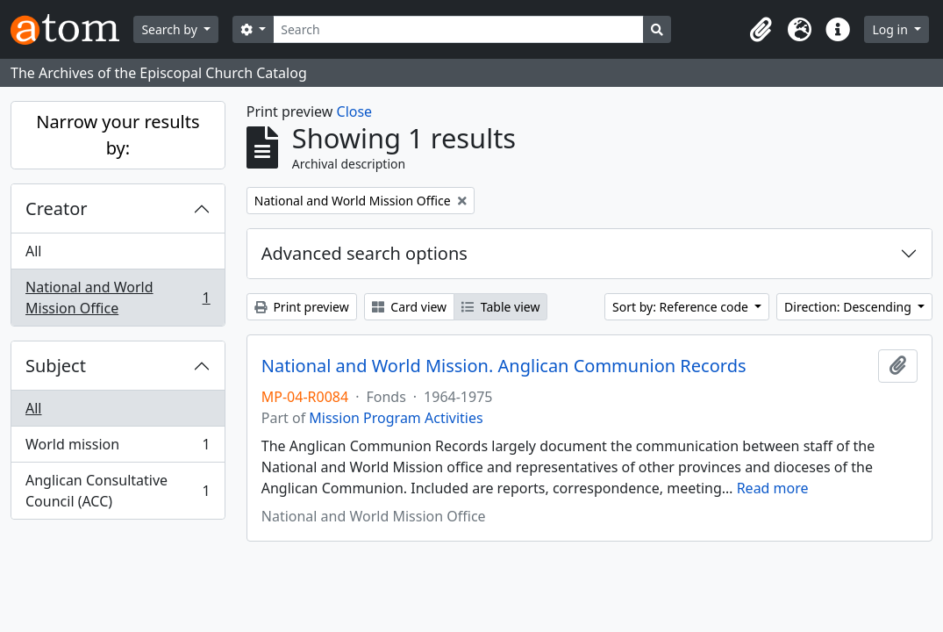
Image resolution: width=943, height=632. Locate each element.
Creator (56, 208)
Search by (170, 29)
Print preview (301, 306)
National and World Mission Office (118, 297)
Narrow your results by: (117, 135)
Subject (55, 365)
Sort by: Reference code (681, 306)
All (33, 251)
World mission (118, 448)
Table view (500, 306)
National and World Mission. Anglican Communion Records (504, 366)
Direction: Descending (849, 306)
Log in (891, 29)
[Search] (458, 29)
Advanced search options (364, 253)
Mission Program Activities (395, 417)
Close (355, 111)
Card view (409, 306)
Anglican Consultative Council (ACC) (118, 490)
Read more (773, 488)
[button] (760, 30)
